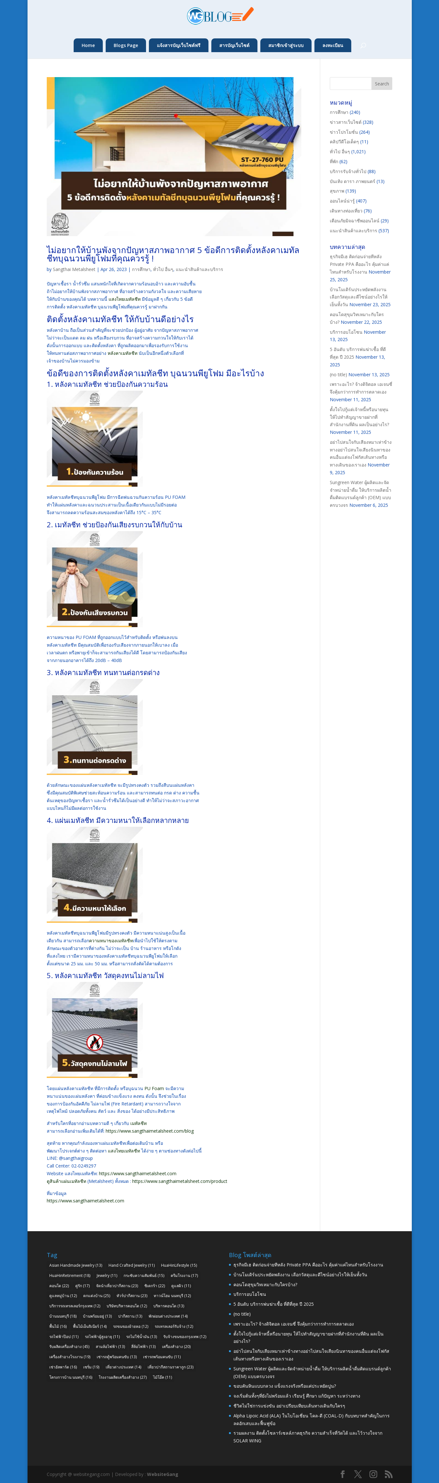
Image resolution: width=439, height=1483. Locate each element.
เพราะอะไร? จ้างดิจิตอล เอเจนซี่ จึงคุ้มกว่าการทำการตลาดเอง (293, 1324)
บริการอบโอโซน (346, 332)
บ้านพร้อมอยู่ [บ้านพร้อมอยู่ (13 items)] (97, 1316)
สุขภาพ (337, 191)
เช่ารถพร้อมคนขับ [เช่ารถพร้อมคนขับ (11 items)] (162, 1356)
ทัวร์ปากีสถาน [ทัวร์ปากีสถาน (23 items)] (132, 1295)
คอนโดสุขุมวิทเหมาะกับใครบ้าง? (265, 1284)
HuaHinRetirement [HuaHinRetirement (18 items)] (69, 1275)
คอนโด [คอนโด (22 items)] (59, 1285)
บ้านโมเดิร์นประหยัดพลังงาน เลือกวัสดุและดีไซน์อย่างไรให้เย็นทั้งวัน (358, 297)
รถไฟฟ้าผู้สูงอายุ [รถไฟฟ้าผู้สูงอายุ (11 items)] (102, 1336)
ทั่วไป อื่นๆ (163, 269)
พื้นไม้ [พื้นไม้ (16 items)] (58, 1326)
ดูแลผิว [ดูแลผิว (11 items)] (181, 1285)
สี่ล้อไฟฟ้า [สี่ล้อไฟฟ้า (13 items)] (143, 1346)
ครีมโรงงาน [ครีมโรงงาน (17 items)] (184, 1275)
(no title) (338, 374)
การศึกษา (141, 269)
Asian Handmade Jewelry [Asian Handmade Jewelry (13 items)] (75, 1265)
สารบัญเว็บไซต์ (234, 45)
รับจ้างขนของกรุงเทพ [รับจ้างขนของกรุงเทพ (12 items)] (184, 1336)
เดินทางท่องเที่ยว (346, 211)
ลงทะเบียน (332, 45)
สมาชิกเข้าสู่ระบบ (286, 45)
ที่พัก (334, 161)
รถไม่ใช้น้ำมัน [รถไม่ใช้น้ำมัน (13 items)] (141, 1336)
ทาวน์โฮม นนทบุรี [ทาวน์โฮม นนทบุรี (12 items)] (172, 1295)
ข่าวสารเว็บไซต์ (346, 122)
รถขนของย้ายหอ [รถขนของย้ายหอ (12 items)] (130, 1326)
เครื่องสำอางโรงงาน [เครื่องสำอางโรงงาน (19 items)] (69, 1356)
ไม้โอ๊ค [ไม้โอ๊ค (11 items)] (162, 1377)
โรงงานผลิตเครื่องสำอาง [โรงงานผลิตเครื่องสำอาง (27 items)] (123, 1377)
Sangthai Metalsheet (74, 269)
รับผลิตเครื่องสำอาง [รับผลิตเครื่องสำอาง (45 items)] (69, 1346)
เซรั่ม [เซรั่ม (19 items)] (91, 1367)
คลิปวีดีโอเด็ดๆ (344, 142)
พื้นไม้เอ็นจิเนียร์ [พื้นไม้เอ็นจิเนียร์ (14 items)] (90, 1326)
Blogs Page (126, 45)
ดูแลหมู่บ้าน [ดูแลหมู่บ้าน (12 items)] (63, 1295)
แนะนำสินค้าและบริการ (199, 269)
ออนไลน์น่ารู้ (342, 201)
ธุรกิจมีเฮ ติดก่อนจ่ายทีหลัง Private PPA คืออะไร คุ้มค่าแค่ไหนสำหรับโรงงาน (359, 264)
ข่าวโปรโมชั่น (344, 132)
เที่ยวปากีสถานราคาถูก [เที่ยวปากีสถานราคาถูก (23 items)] (170, 1367)
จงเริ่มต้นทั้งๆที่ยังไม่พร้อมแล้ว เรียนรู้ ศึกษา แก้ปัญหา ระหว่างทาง (296, 1396)
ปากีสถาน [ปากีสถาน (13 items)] (130, 1316)
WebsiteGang (162, 1474)
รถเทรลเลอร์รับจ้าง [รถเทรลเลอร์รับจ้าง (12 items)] (174, 1326)
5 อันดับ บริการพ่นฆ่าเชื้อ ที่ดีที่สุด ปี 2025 (273, 1304)
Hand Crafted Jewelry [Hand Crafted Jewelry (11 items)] (132, 1265)
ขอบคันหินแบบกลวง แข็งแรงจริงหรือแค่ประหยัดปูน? (284, 1386)
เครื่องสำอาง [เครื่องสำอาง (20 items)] (176, 1346)
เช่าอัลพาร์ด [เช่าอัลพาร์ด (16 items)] (63, 1367)
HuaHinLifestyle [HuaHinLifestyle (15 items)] (179, 1265)
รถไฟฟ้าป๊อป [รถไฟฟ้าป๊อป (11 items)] (63, 1336)
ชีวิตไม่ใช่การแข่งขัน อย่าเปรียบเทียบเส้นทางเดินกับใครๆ (289, 1406)
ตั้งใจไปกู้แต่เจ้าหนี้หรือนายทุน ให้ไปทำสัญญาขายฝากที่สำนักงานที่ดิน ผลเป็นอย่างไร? (359, 417)
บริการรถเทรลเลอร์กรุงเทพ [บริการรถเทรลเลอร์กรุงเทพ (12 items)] (74, 1306)
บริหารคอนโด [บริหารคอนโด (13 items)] (168, 1306)
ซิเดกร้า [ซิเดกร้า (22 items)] (154, 1285)
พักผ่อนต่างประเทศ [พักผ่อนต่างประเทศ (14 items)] (168, 1316)
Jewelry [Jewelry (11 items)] (107, 1275)
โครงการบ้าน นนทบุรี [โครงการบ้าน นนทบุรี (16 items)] (70, 1377)
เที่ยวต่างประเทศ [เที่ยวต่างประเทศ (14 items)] (123, 1367)
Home (88, 45)
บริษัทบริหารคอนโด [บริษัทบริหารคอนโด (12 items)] (127, 1306)
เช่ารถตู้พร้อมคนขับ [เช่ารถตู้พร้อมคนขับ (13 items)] (117, 1356)
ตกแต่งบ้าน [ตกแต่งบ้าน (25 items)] (96, 1295)
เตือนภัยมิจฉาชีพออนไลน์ (354, 221)
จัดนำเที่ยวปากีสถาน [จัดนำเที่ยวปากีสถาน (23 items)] (117, 1285)
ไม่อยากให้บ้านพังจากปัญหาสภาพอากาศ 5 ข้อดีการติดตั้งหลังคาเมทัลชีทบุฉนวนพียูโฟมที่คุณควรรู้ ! (173, 254)
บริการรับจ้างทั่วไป (348, 171)
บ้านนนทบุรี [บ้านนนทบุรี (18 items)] (63, 1316)
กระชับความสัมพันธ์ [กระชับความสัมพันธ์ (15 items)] (144, 1275)
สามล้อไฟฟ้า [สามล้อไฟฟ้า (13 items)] (110, 1346)
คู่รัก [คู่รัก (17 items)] (82, 1285)
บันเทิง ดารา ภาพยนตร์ (352, 181)
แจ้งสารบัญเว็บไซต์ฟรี (178, 45)
